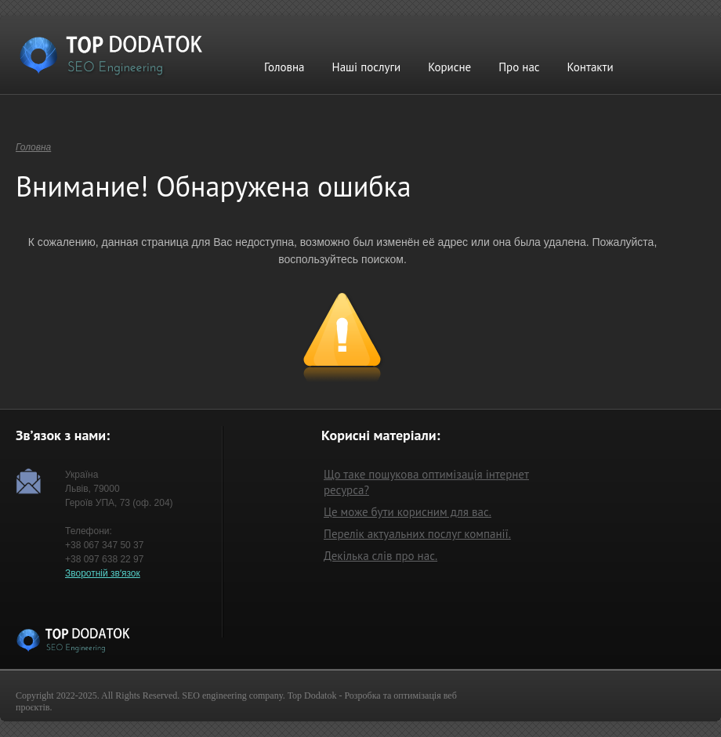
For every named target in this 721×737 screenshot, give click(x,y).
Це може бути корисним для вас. (407, 511)
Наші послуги (366, 67)
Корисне (449, 67)
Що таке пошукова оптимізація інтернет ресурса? (426, 482)
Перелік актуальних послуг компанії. (417, 533)
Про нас (518, 67)
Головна (284, 67)
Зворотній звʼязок (102, 573)
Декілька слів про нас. (380, 555)
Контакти (590, 67)
